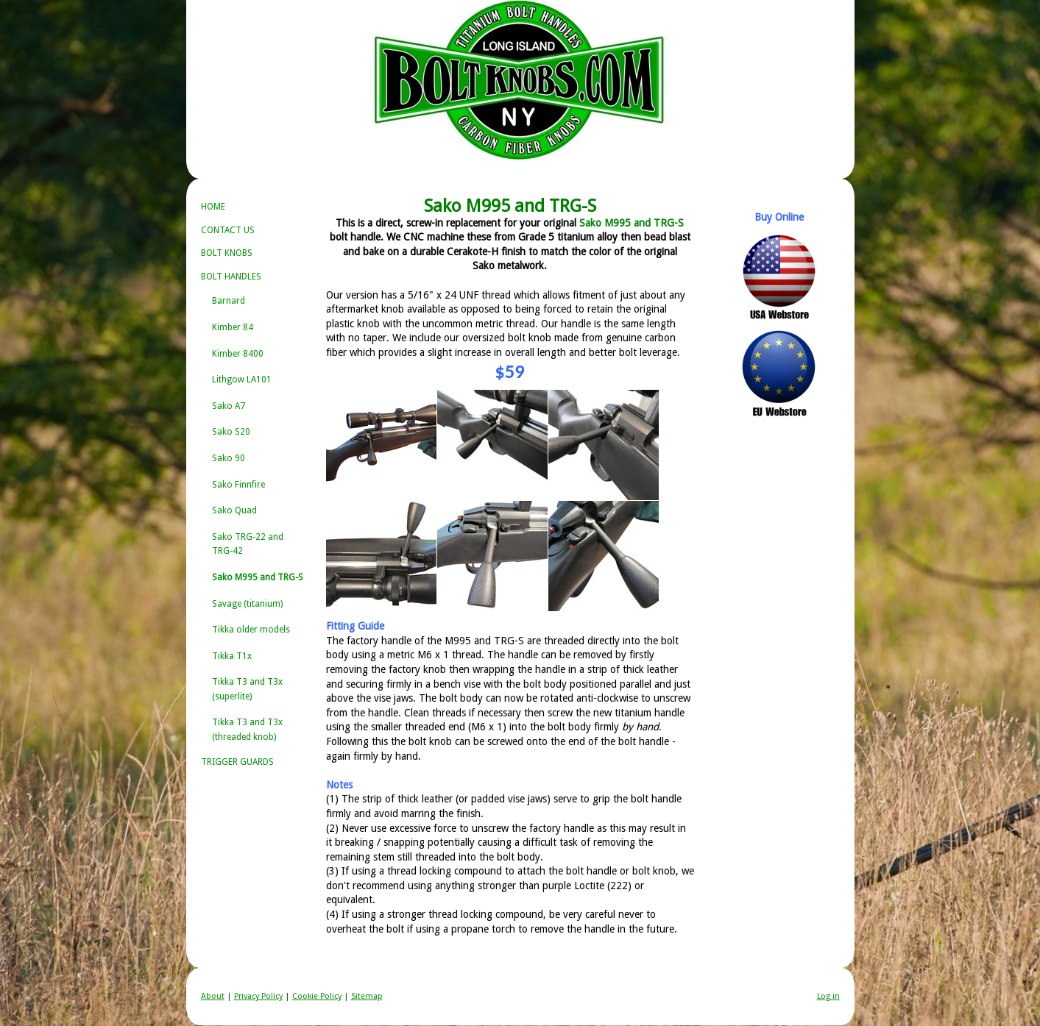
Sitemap (367, 996)
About (212, 996)
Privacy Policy (258, 996)
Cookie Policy (317, 996)
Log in (828, 996)
